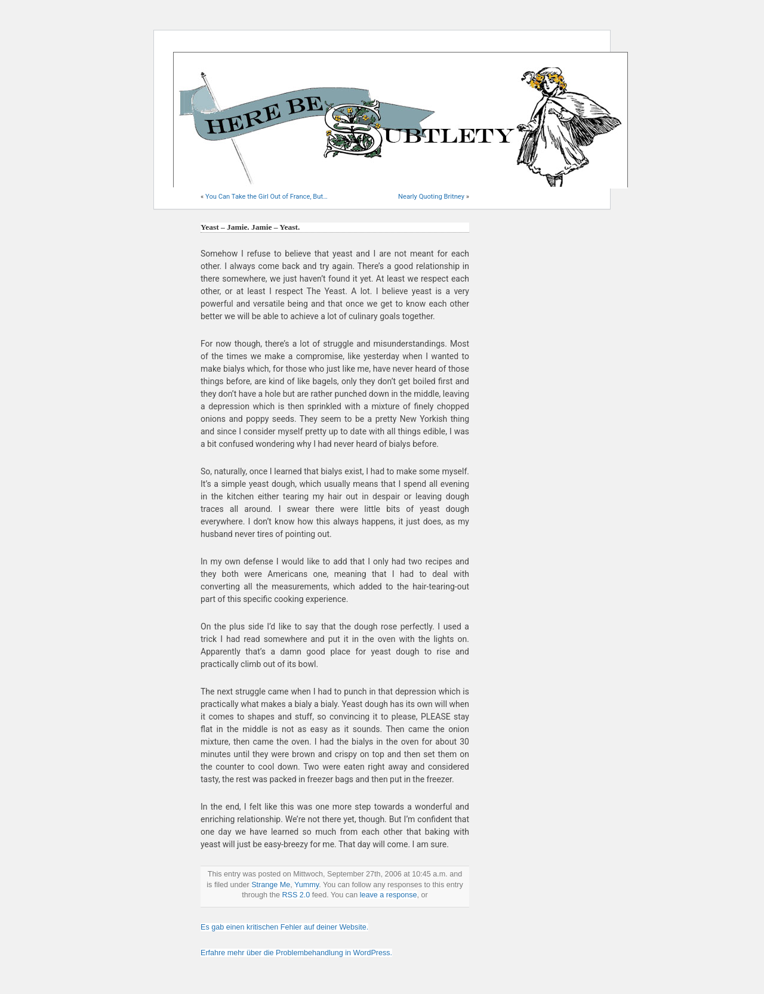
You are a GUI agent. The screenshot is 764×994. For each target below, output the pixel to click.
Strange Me (270, 885)
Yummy (306, 885)
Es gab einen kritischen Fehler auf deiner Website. (284, 927)
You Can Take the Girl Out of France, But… (266, 196)
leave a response (388, 895)
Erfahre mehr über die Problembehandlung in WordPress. (296, 953)
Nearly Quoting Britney (431, 196)
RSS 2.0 (296, 895)
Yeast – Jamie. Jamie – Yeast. (250, 227)
